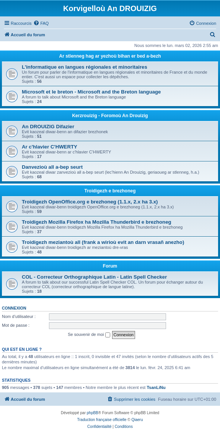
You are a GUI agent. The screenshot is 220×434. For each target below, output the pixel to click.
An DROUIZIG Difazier (48, 126)
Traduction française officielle (102, 420)
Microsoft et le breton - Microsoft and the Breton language (91, 92)
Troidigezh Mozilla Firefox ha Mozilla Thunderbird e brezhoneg (96, 222)
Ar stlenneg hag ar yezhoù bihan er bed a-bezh (110, 56)
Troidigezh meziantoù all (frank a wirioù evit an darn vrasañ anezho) (103, 242)
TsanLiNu (156, 387)
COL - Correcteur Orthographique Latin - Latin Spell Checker (94, 277)
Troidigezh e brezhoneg (109, 191)
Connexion (14, 308)
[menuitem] (41, 23)
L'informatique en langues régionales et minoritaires (84, 67)
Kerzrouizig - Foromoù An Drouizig (110, 115)
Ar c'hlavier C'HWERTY (49, 147)
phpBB (92, 413)
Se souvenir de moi (89, 334)
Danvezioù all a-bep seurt (52, 167)
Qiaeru (137, 420)
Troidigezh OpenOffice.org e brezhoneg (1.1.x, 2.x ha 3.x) (90, 202)
